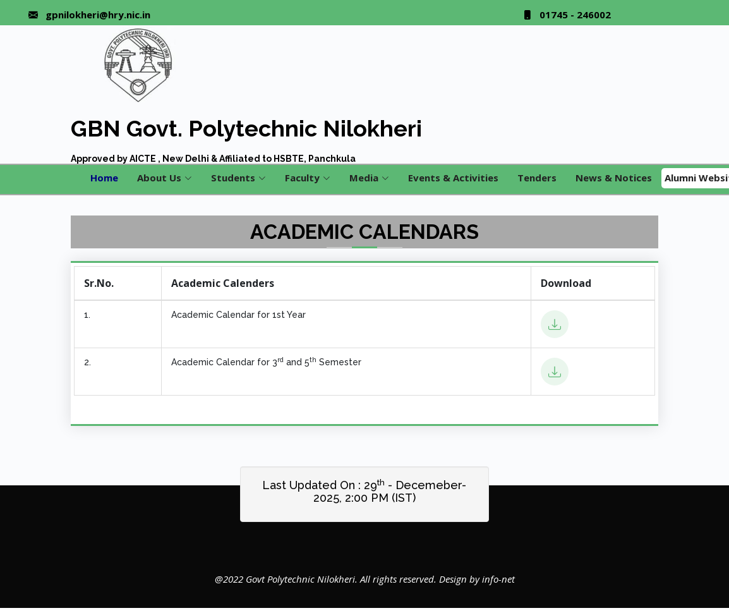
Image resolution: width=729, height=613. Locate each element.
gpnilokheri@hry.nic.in (97, 15)
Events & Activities (453, 177)
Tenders (537, 177)
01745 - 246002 (575, 15)
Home (104, 177)
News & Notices (613, 177)
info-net (498, 579)
